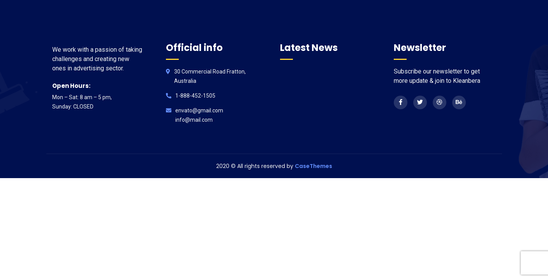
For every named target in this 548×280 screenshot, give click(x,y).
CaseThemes (313, 166)
